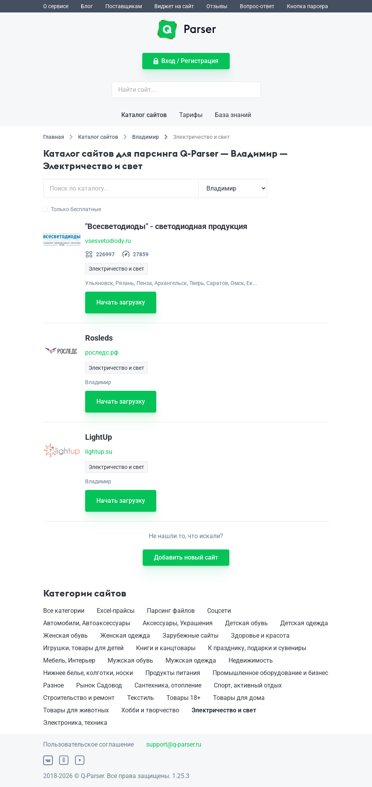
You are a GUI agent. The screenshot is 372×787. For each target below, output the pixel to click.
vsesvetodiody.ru (108, 241)
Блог (87, 6)
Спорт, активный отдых (248, 685)
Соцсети (219, 610)
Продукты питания (172, 673)
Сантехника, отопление (167, 685)
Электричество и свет (224, 710)
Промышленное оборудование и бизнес (270, 673)
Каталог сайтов (144, 115)
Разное (53, 685)
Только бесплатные (72, 209)
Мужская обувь (130, 660)
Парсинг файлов (171, 610)
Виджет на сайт (174, 6)
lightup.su (98, 451)
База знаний (233, 115)
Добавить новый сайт (186, 557)
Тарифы (191, 115)
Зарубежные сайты (190, 635)
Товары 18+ (183, 697)
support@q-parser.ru (173, 744)
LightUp (98, 437)
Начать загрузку (120, 302)
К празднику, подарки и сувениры (257, 648)
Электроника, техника (75, 722)
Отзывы (216, 6)
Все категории (63, 610)
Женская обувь (65, 635)
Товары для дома (239, 697)
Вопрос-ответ (257, 6)
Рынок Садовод (99, 685)
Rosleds (99, 338)
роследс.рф (102, 352)
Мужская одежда (191, 660)
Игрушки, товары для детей (83, 648)
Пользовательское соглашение (88, 744)
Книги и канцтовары (166, 648)
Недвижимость (251, 660)
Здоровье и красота (260, 635)
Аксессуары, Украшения (178, 623)
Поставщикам (123, 6)
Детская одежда (304, 623)
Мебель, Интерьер (69, 660)
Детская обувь (246, 623)
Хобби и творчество (150, 710)
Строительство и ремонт (79, 697)
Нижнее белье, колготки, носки (88, 673)
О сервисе (55, 6)
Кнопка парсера (307, 6)
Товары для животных (76, 710)
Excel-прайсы (115, 610)
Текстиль (140, 697)
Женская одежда (125, 635)
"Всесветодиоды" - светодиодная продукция (166, 226)
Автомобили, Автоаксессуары (86, 623)
